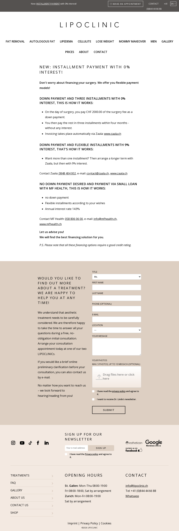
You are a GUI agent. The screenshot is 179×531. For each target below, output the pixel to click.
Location (97, 325)
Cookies (106, 523)
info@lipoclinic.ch (137, 486)
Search (114, 52)
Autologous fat (42, 41)
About (84, 52)
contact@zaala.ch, (98, 173)
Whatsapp (132, 496)
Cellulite (84, 41)
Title (94, 271)
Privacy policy (91, 454)
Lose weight (105, 41)
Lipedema (66, 41)
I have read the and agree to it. (115, 393)
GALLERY (16, 490)
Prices (69, 52)
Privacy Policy (89, 523)
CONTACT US (19, 505)
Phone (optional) (102, 303)
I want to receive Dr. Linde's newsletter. (114, 399)
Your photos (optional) (116, 362)
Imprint (72, 523)
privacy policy (119, 391)
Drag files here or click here (118, 376)
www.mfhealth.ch (51, 224)
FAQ (13, 483)
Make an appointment (127, 3)
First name (97, 282)
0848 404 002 (67, 173)
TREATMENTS (19, 475)
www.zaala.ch (112, 134)
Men (154, 41)
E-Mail (95, 314)
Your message (99, 336)
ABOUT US (17, 498)
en (172, 3)
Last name (97, 293)
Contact (154, 3)
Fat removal (15, 41)
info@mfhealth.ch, (105, 219)
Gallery (167, 41)
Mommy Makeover (132, 41)
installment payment (48, 3)
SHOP (14, 513)
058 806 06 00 (74, 219)
